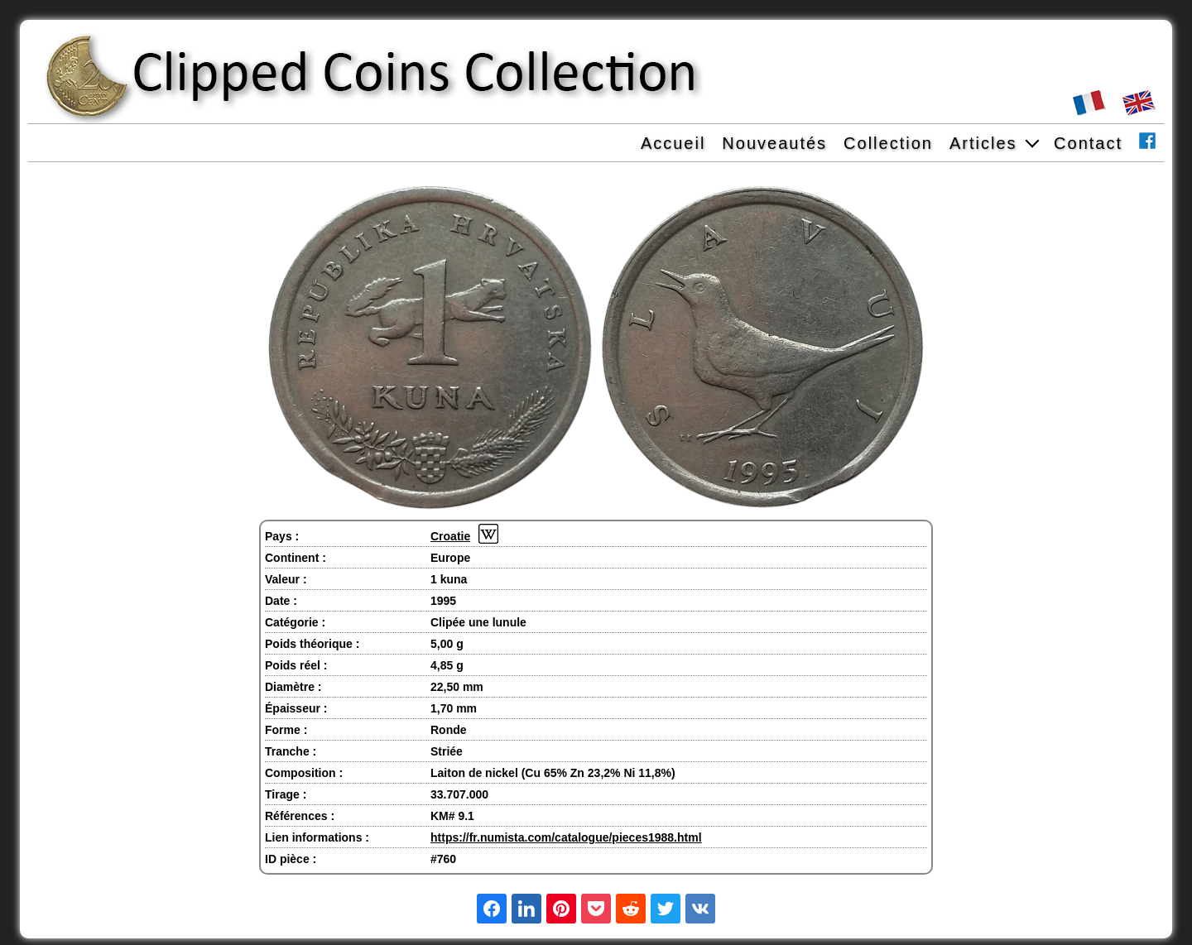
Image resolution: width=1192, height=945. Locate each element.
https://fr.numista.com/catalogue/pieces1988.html (566, 837)
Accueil (673, 143)
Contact (1088, 143)
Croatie (450, 536)
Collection (888, 143)
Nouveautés (774, 143)
